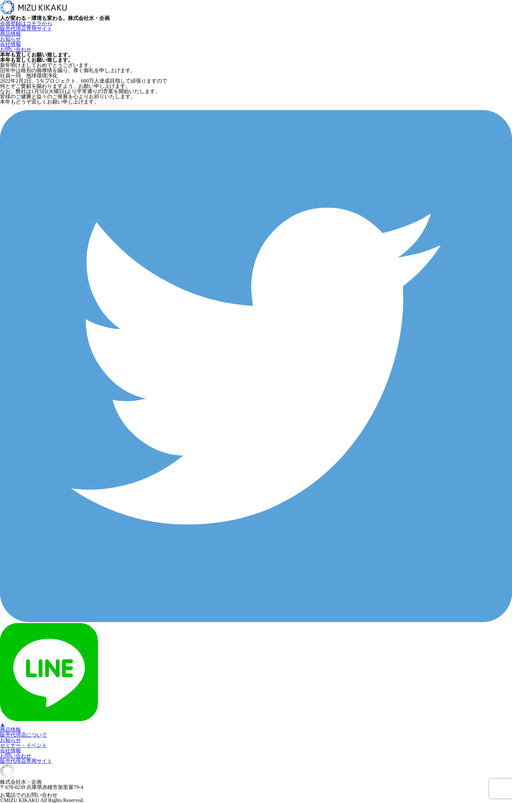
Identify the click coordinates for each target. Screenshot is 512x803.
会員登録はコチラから (26, 23)
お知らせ (10, 39)
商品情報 (10, 34)
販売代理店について (23, 735)
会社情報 (10, 44)
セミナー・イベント (23, 745)
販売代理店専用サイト (26, 28)
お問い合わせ (15, 49)
